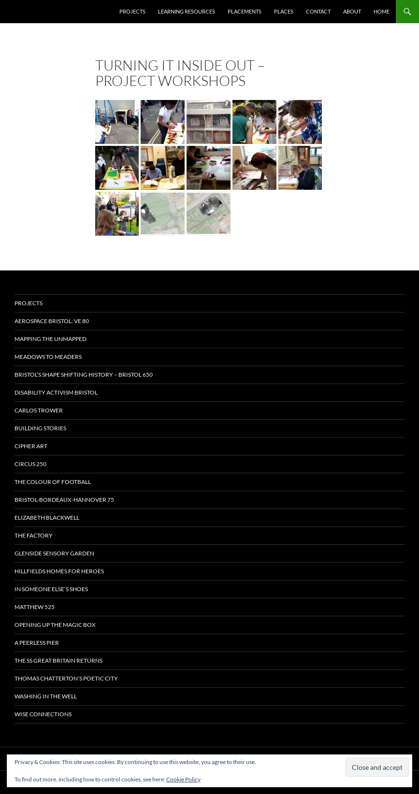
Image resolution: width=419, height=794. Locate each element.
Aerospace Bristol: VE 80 (51, 321)
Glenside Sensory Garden (54, 553)
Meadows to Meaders (48, 356)
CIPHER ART (30, 446)
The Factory (33, 535)
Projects (132, 11)
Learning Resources (186, 11)
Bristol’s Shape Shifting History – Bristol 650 (83, 374)
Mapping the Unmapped (50, 338)
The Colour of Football (52, 481)
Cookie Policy (183, 779)
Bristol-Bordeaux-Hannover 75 (64, 499)
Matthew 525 (34, 606)
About (352, 11)
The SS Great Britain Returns (58, 660)
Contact (318, 11)
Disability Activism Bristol (56, 392)
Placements (244, 11)
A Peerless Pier (36, 642)
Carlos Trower (38, 410)
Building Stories (40, 428)
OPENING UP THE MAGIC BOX (55, 624)
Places (283, 11)
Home (382, 11)
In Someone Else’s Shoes (51, 589)
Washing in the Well (45, 696)
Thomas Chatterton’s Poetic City (66, 678)
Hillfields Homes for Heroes (59, 571)
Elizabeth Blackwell (46, 517)
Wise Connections (43, 714)
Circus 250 (30, 464)
